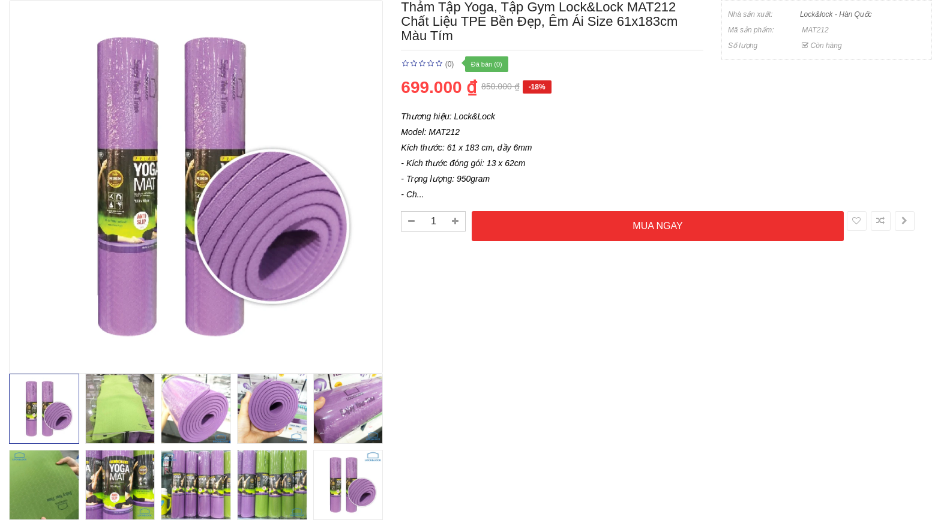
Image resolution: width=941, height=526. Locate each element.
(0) (449, 64)
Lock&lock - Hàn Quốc (836, 14)
